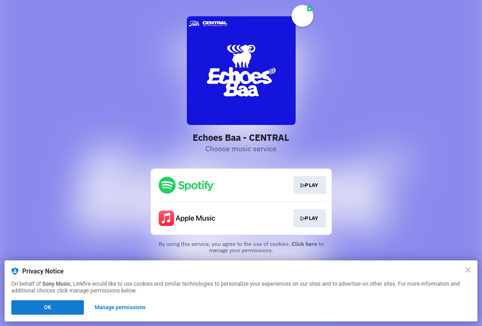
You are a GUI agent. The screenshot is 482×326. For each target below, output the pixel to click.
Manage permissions (120, 307)
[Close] (468, 270)
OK (47, 307)
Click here (304, 243)
